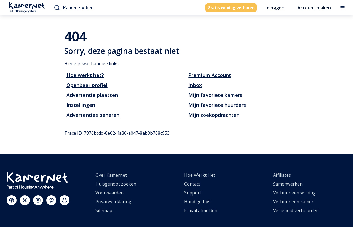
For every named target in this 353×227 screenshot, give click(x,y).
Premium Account (209, 75)
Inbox (195, 85)
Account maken (314, 8)
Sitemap (103, 210)
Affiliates (282, 175)
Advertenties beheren (92, 115)
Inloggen (275, 8)
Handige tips (197, 202)
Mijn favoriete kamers (215, 95)
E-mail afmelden (200, 210)
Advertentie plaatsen (92, 95)
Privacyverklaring (113, 202)
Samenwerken (288, 184)
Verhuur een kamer (293, 202)
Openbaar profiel (87, 85)
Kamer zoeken (74, 8)
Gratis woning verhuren (231, 7)
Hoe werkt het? (85, 75)
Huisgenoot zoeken (115, 184)
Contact (192, 184)
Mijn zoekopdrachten (214, 115)
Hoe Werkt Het (199, 175)
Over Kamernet (111, 175)
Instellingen (80, 105)
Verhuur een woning (294, 193)
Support (192, 193)
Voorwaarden (109, 193)
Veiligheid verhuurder (295, 210)
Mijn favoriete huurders (217, 105)
